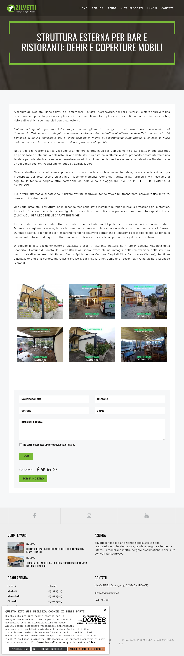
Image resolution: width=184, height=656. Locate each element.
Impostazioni (19, 649)
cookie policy (86, 642)
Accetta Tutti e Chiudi (86, 649)
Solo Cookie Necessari (49, 649)
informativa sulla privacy (50, 642)
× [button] (105, 610)
